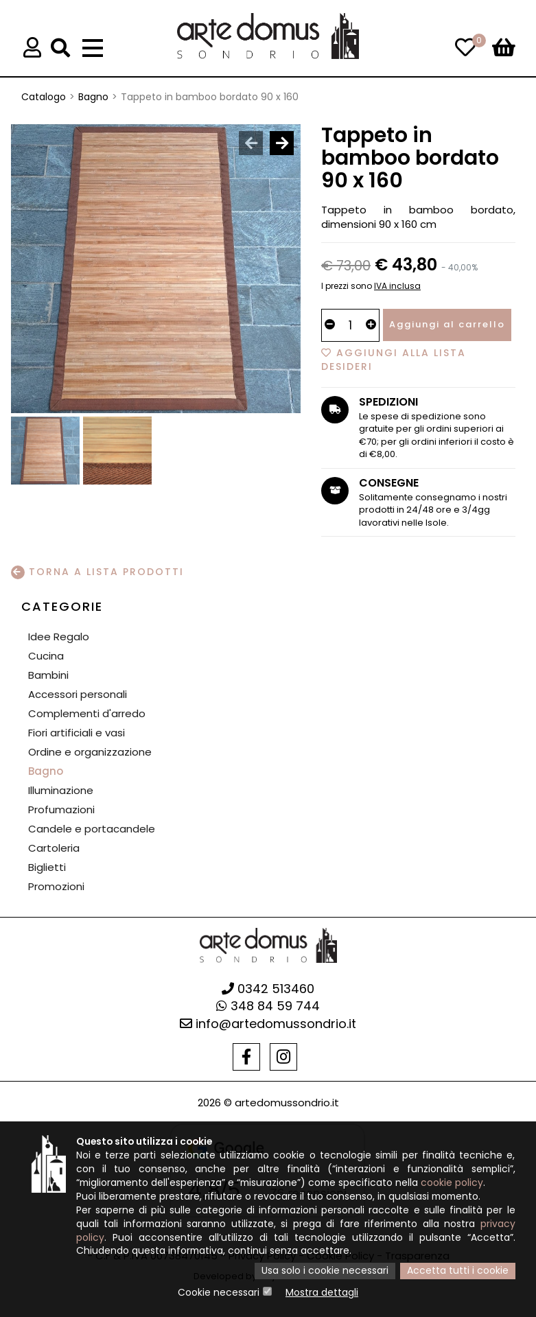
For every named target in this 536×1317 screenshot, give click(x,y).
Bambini (48, 675)
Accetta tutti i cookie (458, 1272)
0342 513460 (268, 988)
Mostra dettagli (322, 1293)
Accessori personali (77, 694)
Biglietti (47, 867)
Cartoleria (54, 848)
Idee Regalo (58, 636)
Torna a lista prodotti (97, 572)
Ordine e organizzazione (90, 752)
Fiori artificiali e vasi (76, 732)
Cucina (46, 656)
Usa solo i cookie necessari (324, 1272)
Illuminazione (60, 790)
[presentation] (251, 143)
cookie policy (457, 1183)
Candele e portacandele (91, 828)
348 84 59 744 (268, 1005)
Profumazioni (61, 809)
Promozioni (56, 886)
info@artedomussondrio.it (268, 1023)
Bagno (93, 97)
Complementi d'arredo (86, 713)
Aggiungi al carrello (447, 324)
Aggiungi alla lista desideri (393, 359)
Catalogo (43, 97)
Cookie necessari (218, 1293)
